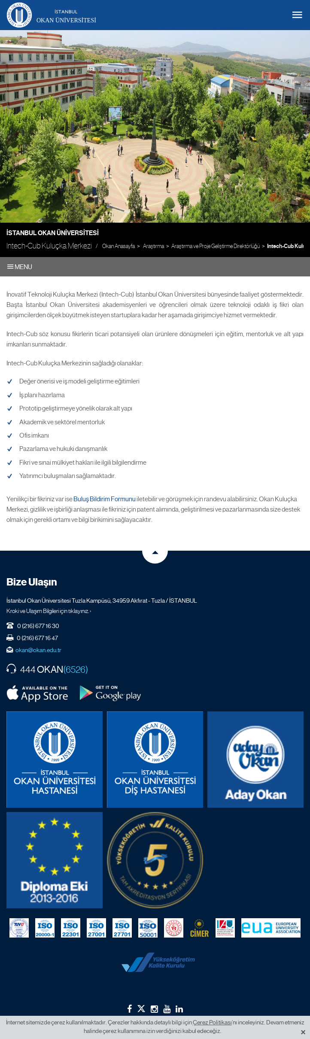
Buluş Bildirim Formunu (104, 499)
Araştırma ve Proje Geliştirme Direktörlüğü (215, 246)
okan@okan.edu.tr (38, 650)
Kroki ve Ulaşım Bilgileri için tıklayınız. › (48, 610)
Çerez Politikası (212, 1022)
